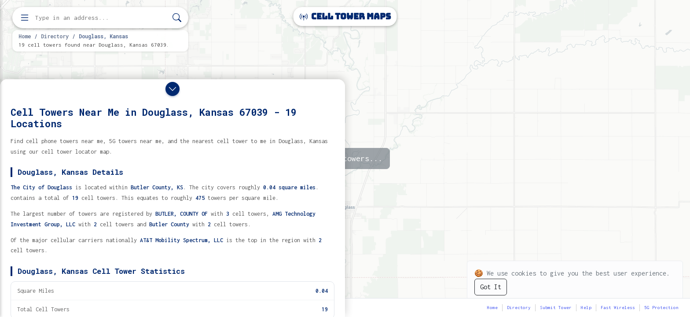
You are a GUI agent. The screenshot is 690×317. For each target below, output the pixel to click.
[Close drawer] (172, 89)
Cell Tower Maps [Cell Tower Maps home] (345, 16)
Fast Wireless (618, 307)
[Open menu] (24, 17)
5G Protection (661, 307)
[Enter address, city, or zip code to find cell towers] (101, 17)
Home (24, 36)
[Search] (177, 18)
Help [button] (586, 307)
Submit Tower (556, 307)
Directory (55, 36)
